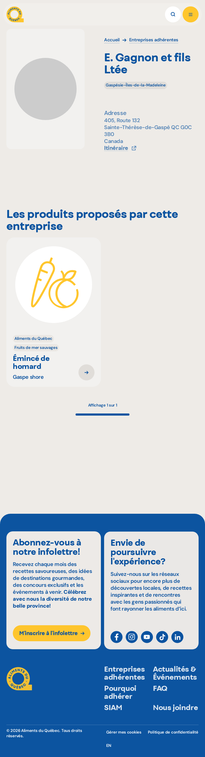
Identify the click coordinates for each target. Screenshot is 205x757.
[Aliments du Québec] (15, 14)
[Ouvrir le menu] (191, 14)
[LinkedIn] (177, 642)
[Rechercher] (173, 14)
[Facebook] (117, 642)
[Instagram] (132, 642)
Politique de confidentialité (173, 732)
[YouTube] (147, 642)
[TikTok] (162, 642)
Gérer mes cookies (123, 732)
